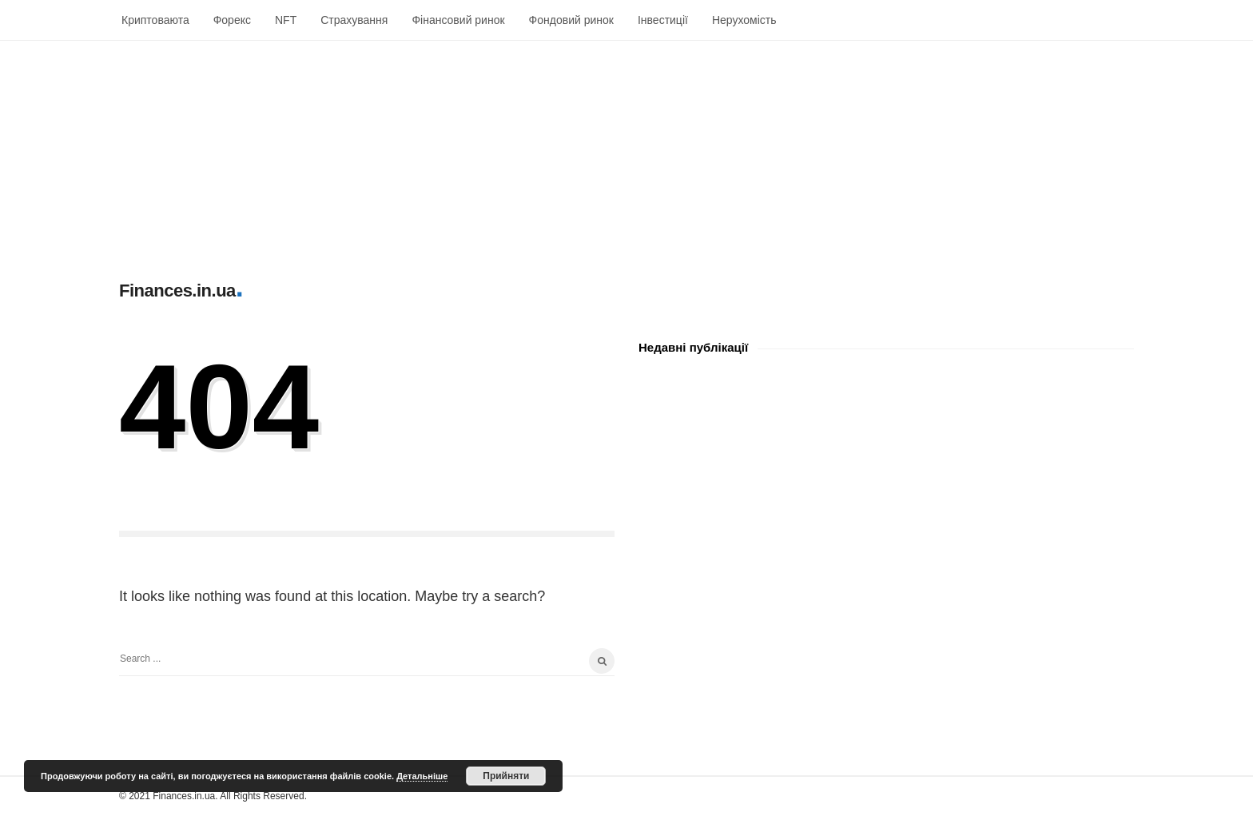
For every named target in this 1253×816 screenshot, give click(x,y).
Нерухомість (744, 20)
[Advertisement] (479, 153)
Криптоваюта (155, 20)
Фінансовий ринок (458, 20)
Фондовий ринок (571, 20)
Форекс (232, 20)
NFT (285, 20)
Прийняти (506, 776)
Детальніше (422, 776)
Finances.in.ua (177, 291)
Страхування (354, 20)
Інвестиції (663, 20)
